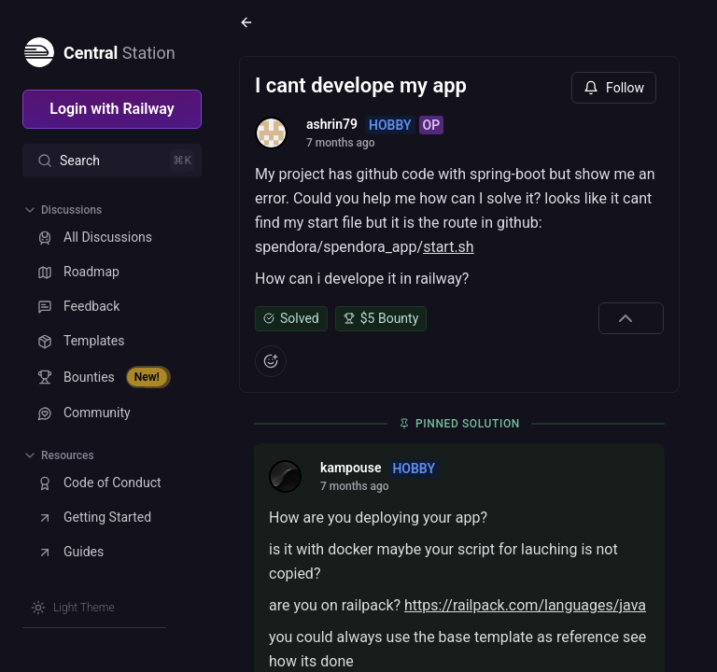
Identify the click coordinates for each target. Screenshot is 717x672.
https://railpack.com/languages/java (525, 605)
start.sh (448, 247)
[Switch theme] (72, 607)
